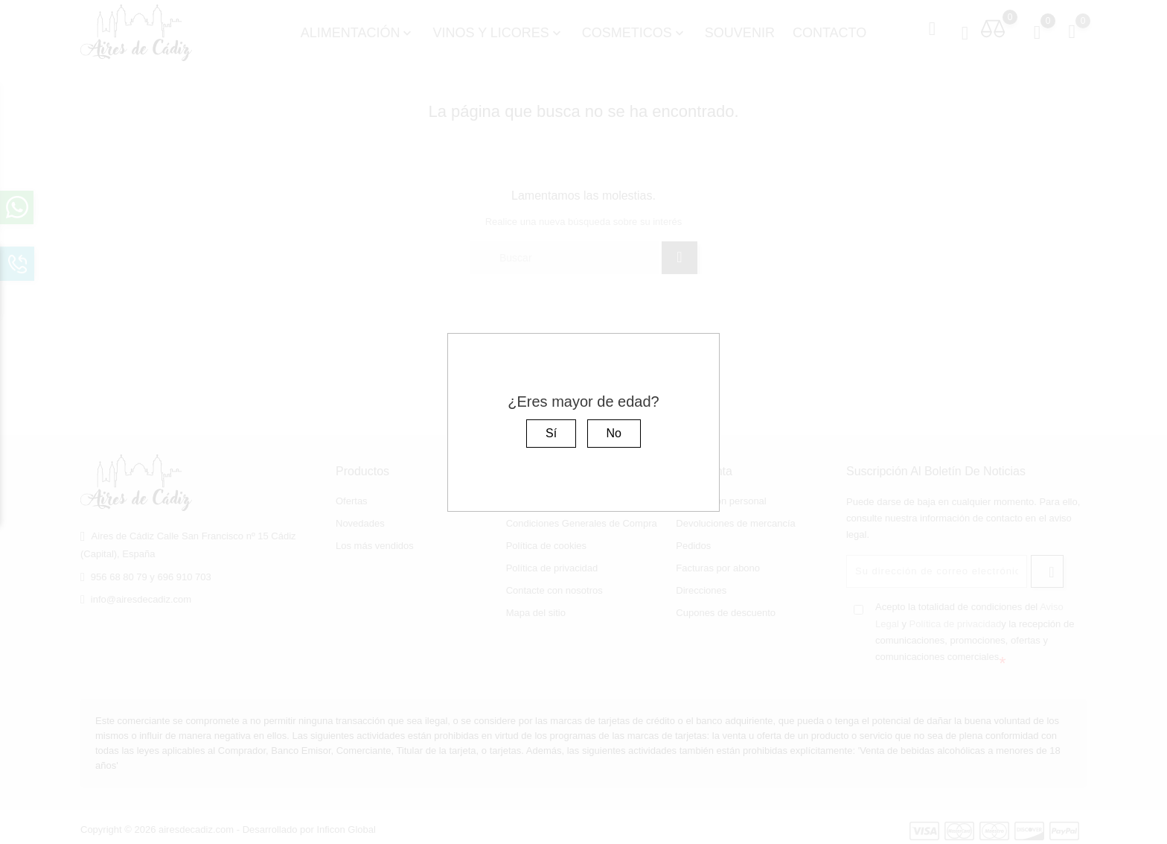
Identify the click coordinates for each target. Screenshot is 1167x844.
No (614, 433)
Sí (551, 433)
